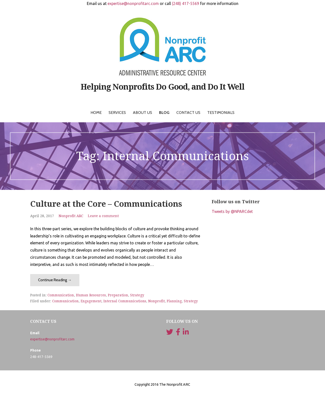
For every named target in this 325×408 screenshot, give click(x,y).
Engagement (91, 301)
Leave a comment (103, 216)
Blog (164, 112)
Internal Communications (124, 301)
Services (117, 112)
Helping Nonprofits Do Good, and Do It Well (163, 87)
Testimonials (220, 112)
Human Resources (91, 295)
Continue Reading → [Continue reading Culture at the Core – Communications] (54, 280)
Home (96, 112)
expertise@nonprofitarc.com (133, 3)
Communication (60, 295)
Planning (174, 301)
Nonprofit (156, 301)
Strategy (137, 295)
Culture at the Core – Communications (106, 204)
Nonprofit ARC (71, 216)
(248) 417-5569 (185, 3)
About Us (142, 112)
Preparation (118, 295)
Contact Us (188, 112)
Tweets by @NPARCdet (232, 211)
